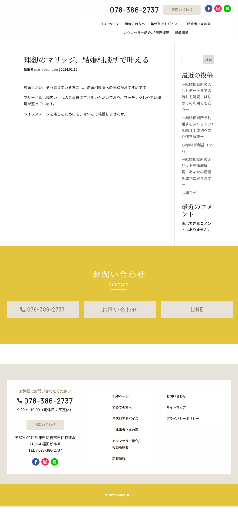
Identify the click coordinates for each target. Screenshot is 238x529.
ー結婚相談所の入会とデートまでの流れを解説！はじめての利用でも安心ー (196, 96)
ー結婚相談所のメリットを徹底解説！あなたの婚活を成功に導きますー (196, 171)
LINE (197, 309)
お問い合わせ (182, 9)
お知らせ (189, 192)
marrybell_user (46, 69)
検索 (208, 59)
